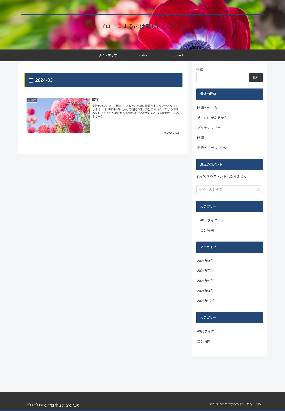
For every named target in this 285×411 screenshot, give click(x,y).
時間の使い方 (207, 108)
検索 (199, 69)
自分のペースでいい (212, 148)
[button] (258, 189)
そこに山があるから (212, 118)
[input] (229, 190)
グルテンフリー (209, 128)
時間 (200, 138)
